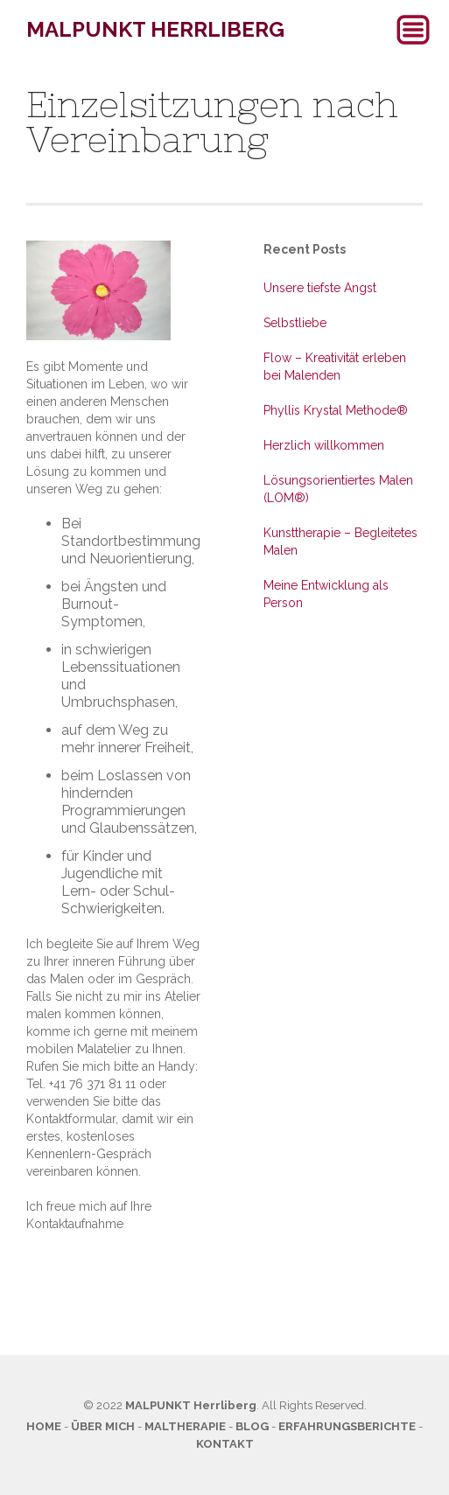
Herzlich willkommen (323, 445)
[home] (151, 29)
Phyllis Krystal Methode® (335, 410)
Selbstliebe (294, 323)
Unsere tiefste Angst (319, 288)
